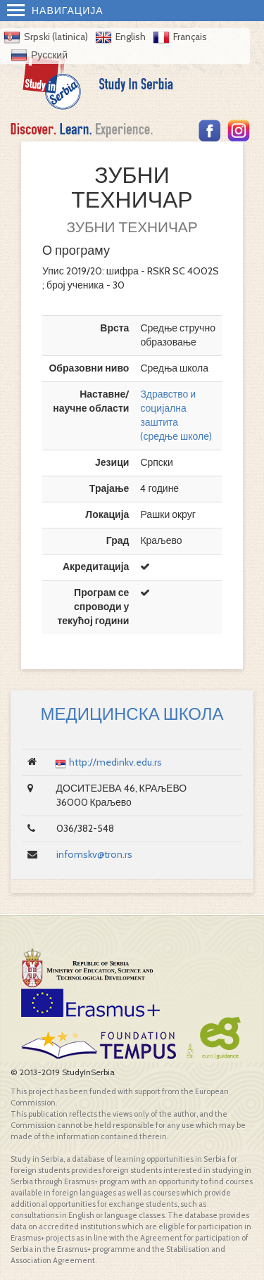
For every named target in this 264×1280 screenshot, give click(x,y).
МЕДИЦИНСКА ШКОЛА (131, 714)
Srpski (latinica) (56, 36)
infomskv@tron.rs (94, 854)
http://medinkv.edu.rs (115, 762)
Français (190, 36)
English (130, 36)
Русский (49, 55)
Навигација (55, 10)
